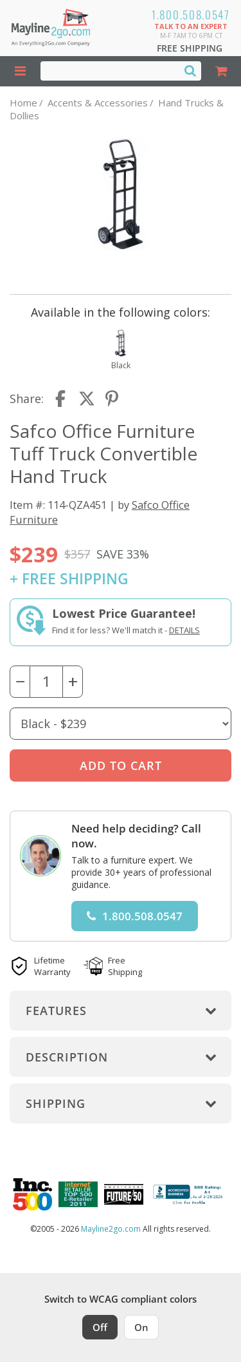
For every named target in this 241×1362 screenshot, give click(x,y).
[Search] (190, 70)
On (141, 1327)
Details (184, 630)
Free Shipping (189, 48)
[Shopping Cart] (221, 71)
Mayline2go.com (111, 1228)
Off (100, 1327)
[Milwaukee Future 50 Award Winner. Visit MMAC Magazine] (123, 1194)
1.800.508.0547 (191, 14)
